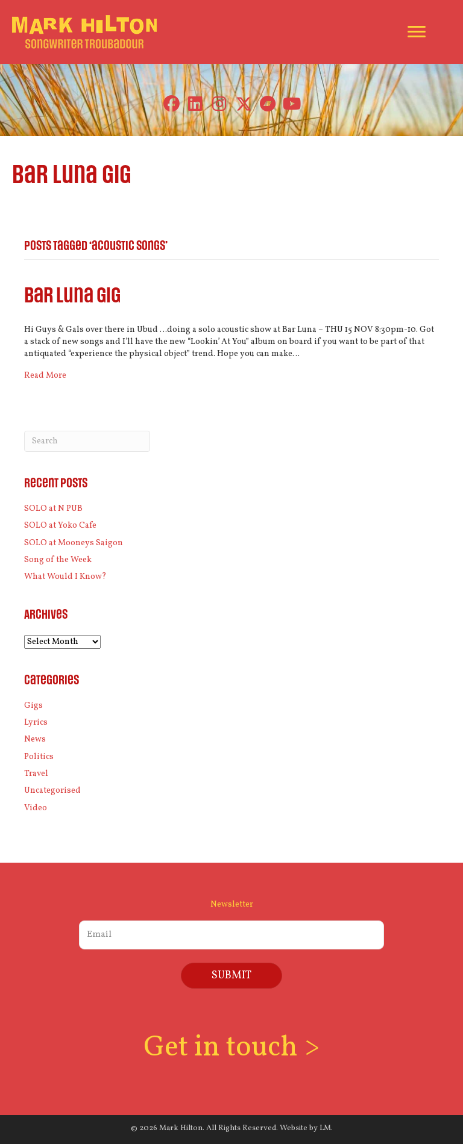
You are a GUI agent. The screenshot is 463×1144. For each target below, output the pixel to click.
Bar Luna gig (72, 296)
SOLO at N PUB (53, 508)
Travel (36, 774)
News (35, 739)
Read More (45, 375)
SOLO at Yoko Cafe (60, 525)
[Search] (87, 441)
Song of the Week (58, 560)
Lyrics (36, 722)
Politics (39, 757)
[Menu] (416, 32)
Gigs (33, 705)
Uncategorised (52, 790)
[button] (171, 103)
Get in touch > (231, 1048)
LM (325, 1128)
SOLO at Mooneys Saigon (73, 543)
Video (35, 808)
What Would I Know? (65, 577)
